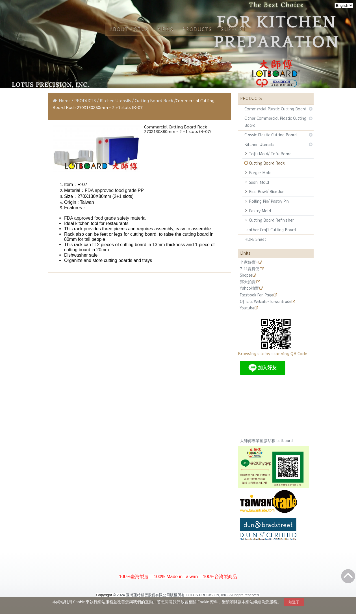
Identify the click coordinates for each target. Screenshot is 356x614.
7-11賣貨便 (249, 269)
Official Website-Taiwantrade (265, 302)
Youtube (247, 308)
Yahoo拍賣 (249, 288)
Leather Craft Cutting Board (270, 229)
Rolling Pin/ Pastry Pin (269, 201)
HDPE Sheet (255, 239)
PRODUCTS (85, 100)
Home (65, 100)
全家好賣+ (249, 262)
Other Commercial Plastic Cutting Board (275, 122)
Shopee (246, 275)
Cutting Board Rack (267, 163)
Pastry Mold (260, 210)
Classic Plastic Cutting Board (270, 134)
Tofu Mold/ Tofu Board (270, 153)
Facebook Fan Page (256, 295)
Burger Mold (260, 172)
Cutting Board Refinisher (271, 220)
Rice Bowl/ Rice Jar (266, 191)
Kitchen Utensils (259, 144)
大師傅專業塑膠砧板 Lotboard (266, 440)
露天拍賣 (248, 282)
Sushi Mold (259, 182)
